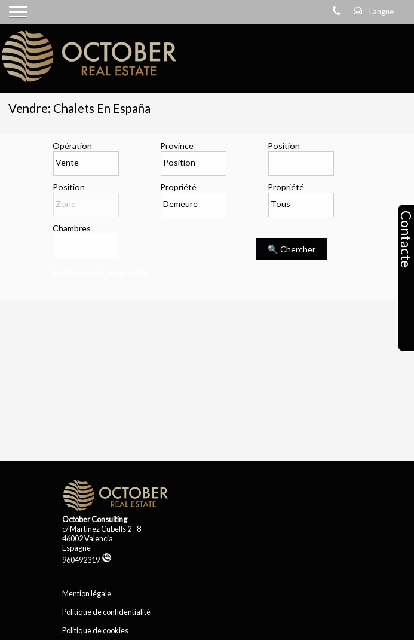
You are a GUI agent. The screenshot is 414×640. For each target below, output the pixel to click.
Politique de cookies (95, 630)
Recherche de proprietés (99, 272)
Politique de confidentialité (106, 612)
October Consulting (94, 519)
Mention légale (86, 593)
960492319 (87, 560)
